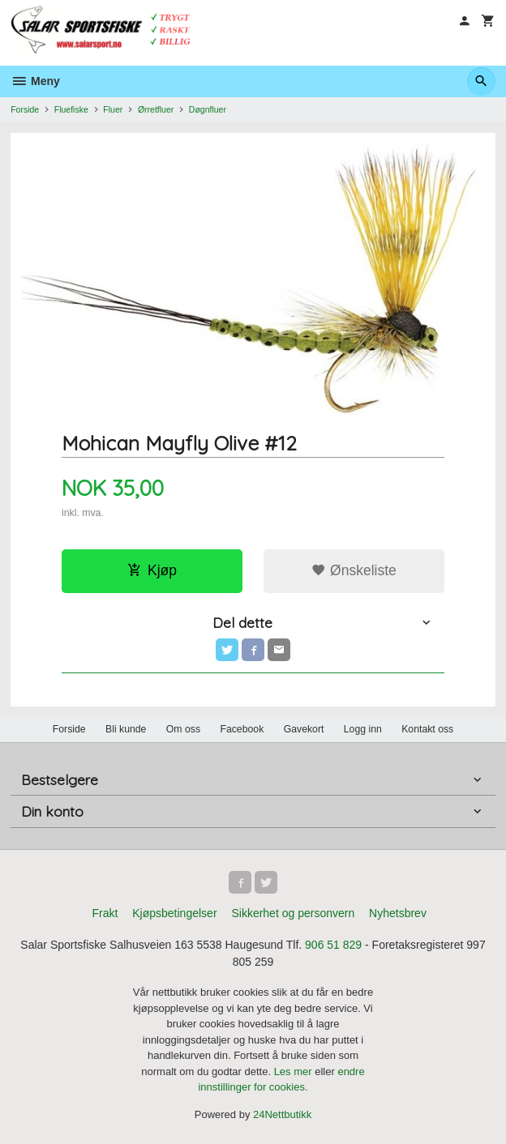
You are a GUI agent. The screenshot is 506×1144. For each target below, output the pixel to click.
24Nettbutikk (282, 1114)
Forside (25, 109)
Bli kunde (125, 729)
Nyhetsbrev (398, 913)
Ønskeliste (354, 570)
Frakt (105, 913)
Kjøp (152, 570)
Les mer (294, 1071)
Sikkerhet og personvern (292, 913)
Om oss (183, 729)
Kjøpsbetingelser (174, 913)
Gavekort (304, 729)
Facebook (242, 729)
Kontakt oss (427, 729)
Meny (35, 81)
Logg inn (363, 729)
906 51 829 (333, 944)
